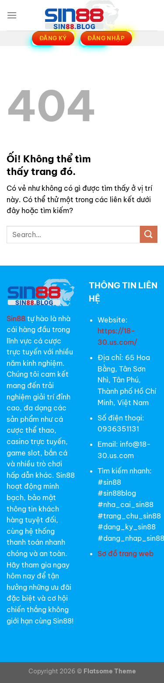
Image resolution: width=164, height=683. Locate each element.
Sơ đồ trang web (126, 553)
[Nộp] (148, 234)
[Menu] (12, 15)
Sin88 (16, 318)
